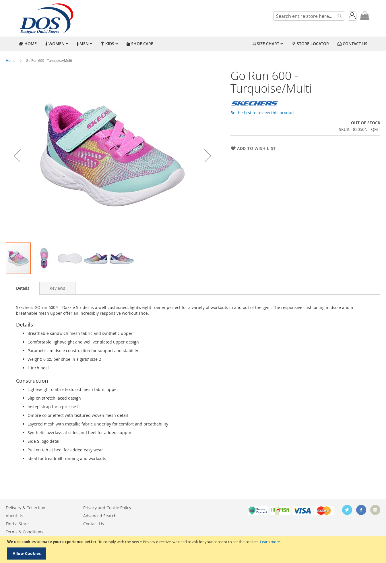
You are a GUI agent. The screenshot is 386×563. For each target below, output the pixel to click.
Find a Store (17, 523)
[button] (17, 155)
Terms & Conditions (24, 532)
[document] (193, 549)
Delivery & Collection (25, 507)
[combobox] (309, 16)
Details (22, 288)
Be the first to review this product (262, 112)
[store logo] (46, 18)
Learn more (270, 541)
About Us (14, 515)
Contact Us (93, 523)
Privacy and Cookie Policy (107, 507)
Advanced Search (100, 515)
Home (10, 60)
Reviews (57, 288)
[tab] (23, 288)
